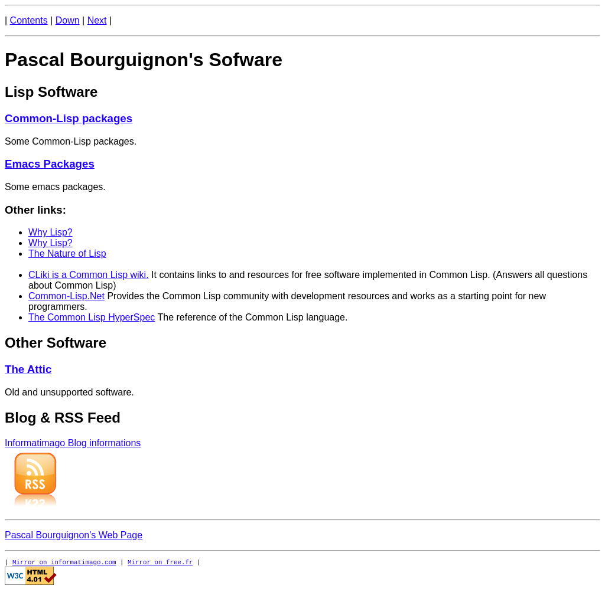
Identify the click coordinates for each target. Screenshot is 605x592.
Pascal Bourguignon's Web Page (73, 535)
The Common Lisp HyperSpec (91, 317)
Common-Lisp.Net (66, 296)
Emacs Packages (50, 164)
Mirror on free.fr (160, 561)
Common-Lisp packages (68, 118)
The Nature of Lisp (67, 253)
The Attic (28, 369)
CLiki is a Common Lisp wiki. (88, 275)
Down (68, 20)
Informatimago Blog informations (73, 443)
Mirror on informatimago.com (64, 561)
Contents (29, 20)
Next (97, 20)
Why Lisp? (50, 232)
